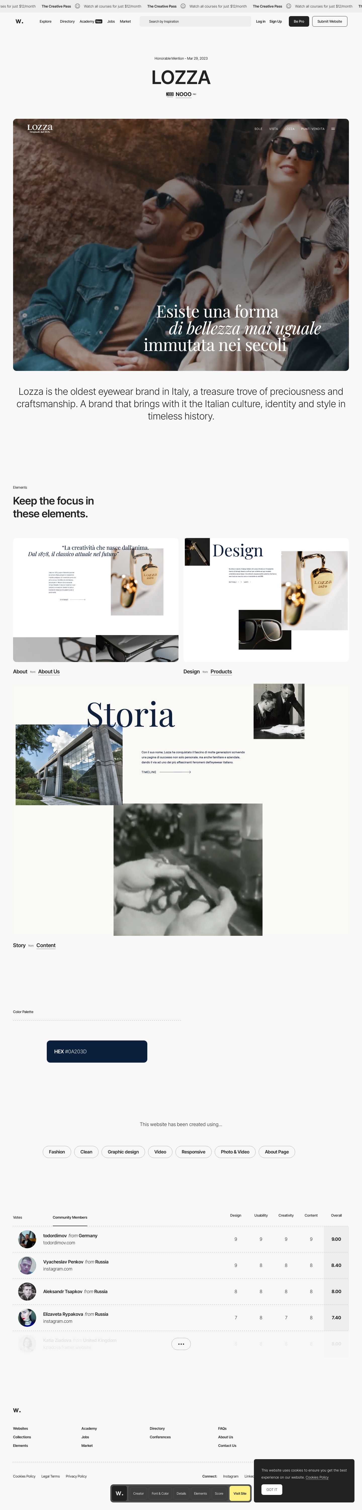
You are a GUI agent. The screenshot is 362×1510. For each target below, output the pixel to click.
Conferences (160, 1437)
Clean (86, 1151)
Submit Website (330, 21)
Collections (22, 1437)
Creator (138, 1493)
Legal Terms (50, 1476)
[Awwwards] (19, 21)
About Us (49, 671)
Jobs (111, 21)
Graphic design (123, 1151)
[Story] (181, 810)
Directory (67, 21)
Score (219, 1493)
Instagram (231, 1476)
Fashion (57, 1151)
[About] (95, 600)
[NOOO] (181, 94)
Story (19, 945)
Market (125, 21)
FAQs (222, 1428)
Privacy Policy (76, 1476)
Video (160, 1151)
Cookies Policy (24, 1476)
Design (192, 671)
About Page (277, 1151)
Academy (91, 21)
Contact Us (227, 1445)
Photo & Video (235, 1151)
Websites (20, 1428)
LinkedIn (251, 1476)
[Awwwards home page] (119, 1493)
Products (221, 671)
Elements (200, 1493)
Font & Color (160, 1493)
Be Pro (299, 21)
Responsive (193, 1151)
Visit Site (240, 1493)
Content (46, 945)
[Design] (266, 600)
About (20, 671)
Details (181, 1493)
